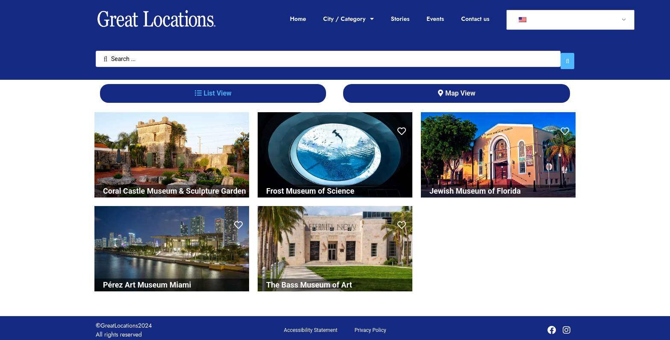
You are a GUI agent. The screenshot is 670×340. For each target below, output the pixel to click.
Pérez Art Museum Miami (147, 280)
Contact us (475, 19)
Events (435, 19)
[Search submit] (567, 57)
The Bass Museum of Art (309, 280)
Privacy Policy (370, 326)
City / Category (348, 19)
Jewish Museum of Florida (475, 186)
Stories (400, 19)
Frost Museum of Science (310, 186)
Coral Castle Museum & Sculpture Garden (174, 186)
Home (298, 19)
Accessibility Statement (310, 326)
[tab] (213, 89)
